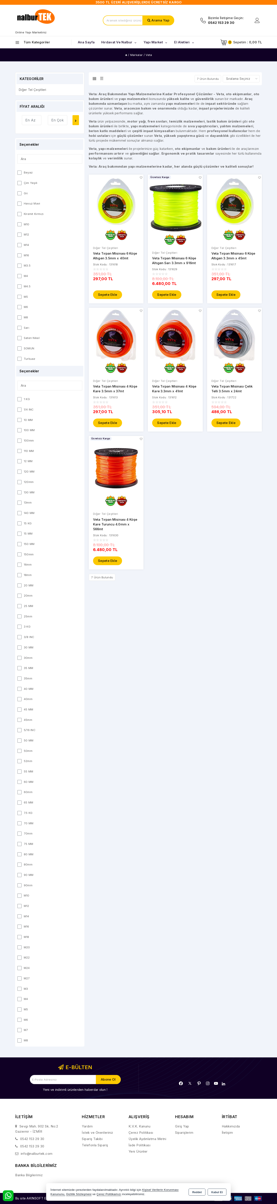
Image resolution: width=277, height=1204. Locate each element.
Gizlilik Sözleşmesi (78, 1194)
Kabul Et (217, 1192)
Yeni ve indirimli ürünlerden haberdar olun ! (75, 1090)
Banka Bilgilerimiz (29, 1175)
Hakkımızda (231, 1126)
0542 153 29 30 (32, 1139)
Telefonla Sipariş (95, 1145)
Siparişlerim (184, 1132)
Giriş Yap (182, 1126)
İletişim (227, 1132)
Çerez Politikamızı (109, 1194)
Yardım (87, 1126)
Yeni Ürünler (138, 1151)
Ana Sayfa (86, 42)
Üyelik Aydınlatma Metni (147, 1139)
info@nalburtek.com (37, 1154)
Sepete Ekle (107, 295)
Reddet (197, 1192)
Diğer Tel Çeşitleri (105, 248)
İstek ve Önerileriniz (97, 1132)
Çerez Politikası (141, 1132)
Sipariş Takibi (92, 1139)
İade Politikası (140, 1145)
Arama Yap (160, 20)
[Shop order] (241, 78)
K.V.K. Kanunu (140, 1126)
